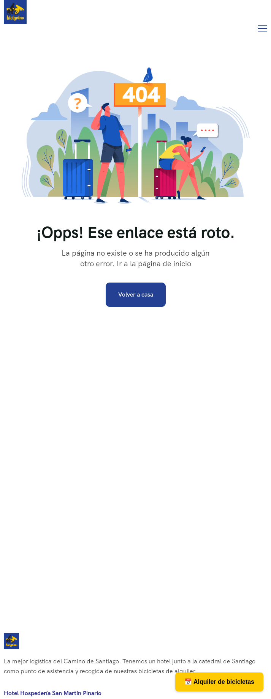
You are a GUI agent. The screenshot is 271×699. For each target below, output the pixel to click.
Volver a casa (135, 294)
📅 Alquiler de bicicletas (219, 682)
